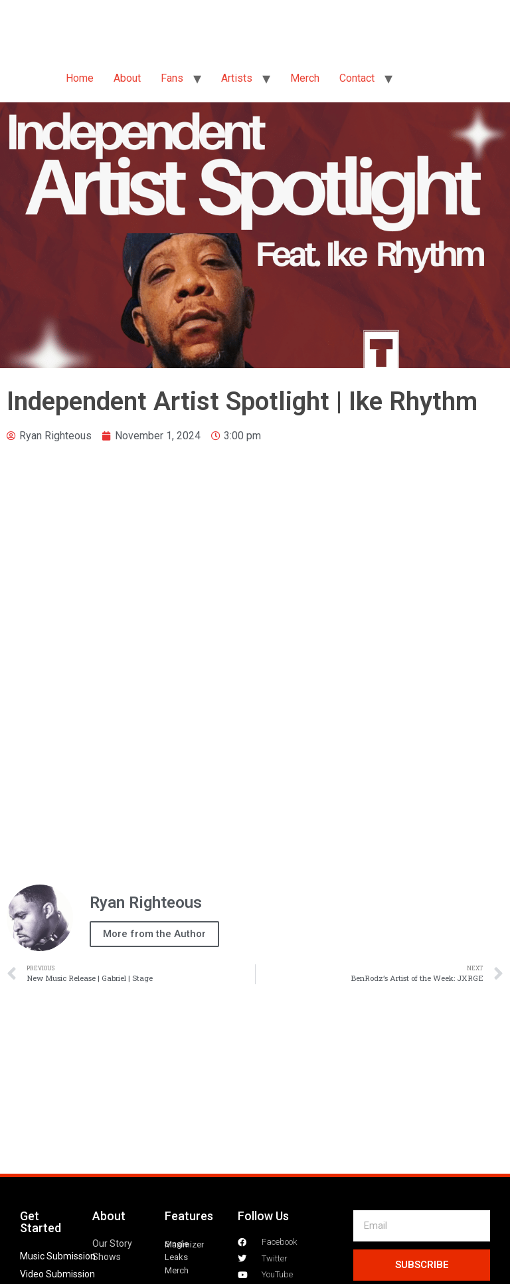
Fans (172, 78)
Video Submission (57, 1274)
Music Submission (58, 1256)
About (127, 78)
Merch (304, 78)
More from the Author (154, 934)
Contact (357, 78)
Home (80, 78)
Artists (236, 78)
